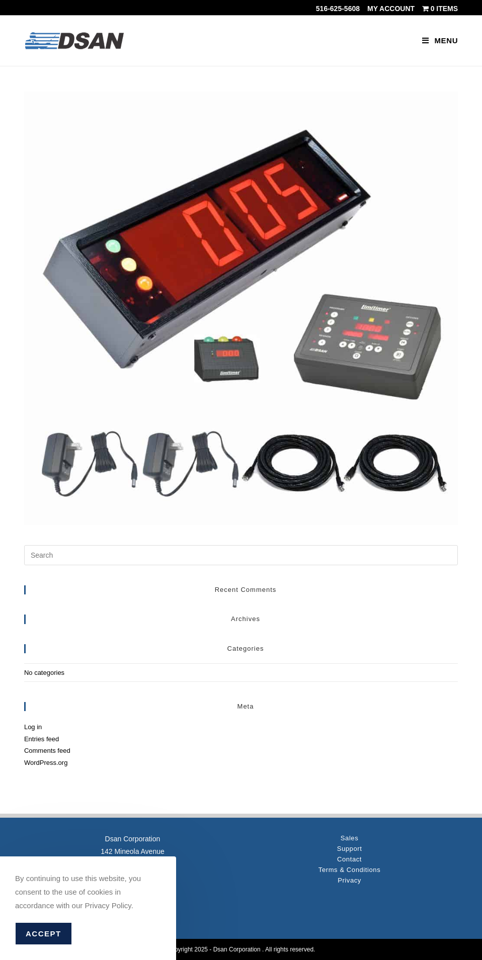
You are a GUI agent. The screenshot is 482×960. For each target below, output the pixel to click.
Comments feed (47, 750)
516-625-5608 (338, 9)
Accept (43, 933)
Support (349, 848)
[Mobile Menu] (440, 40)
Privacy (349, 880)
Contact (349, 859)
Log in (33, 727)
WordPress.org (45, 762)
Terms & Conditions (349, 870)
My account (391, 9)
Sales (350, 838)
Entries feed (41, 739)
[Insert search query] (241, 555)
